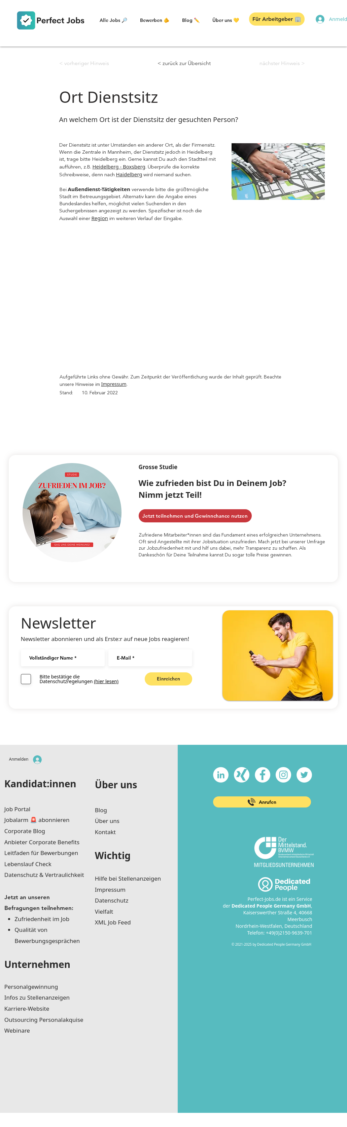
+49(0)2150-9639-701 (289, 933)
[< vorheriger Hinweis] (84, 63)
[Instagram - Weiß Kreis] (283, 775)
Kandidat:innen (40, 783)
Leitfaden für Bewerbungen (41, 853)
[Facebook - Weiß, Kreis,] (262, 775)
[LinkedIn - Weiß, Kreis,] (221, 775)
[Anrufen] (262, 802)
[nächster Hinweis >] (282, 63)
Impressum (114, 384)
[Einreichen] (168, 679)
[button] (113, 20)
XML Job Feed (113, 922)
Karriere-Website (26, 1008)
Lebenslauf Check (27, 864)
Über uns (116, 784)
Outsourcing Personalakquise (43, 1020)
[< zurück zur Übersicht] (184, 63)
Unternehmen (37, 964)
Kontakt (105, 832)
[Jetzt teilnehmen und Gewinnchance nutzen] (195, 515)
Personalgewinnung (31, 987)
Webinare (17, 1030)
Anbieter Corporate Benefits (41, 842)
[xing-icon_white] (241, 775)
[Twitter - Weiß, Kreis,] (304, 775)
